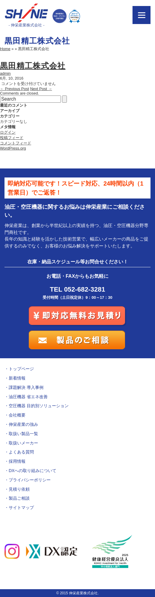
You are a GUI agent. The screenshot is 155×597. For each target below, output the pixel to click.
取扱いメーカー (23, 443)
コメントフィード (15, 143)
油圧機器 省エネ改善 (28, 396)
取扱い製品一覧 (23, 433)
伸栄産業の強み (23, 424)
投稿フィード (11, 137)
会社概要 (17, 415)
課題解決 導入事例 (26, 387)
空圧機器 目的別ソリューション (39, 405)
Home (5, 49)
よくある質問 (21, 452)
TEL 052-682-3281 (77, 289)
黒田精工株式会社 (32, 65)
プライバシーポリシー (30, 479)
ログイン (8, 132)
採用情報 (17, 461)
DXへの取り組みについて (32, 470)
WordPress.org (13, 148)
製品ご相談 (19, 498)
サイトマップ (21, 507)
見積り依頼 (19, 489)
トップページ (21, 368)
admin (5, 73)
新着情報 (17, 378)
